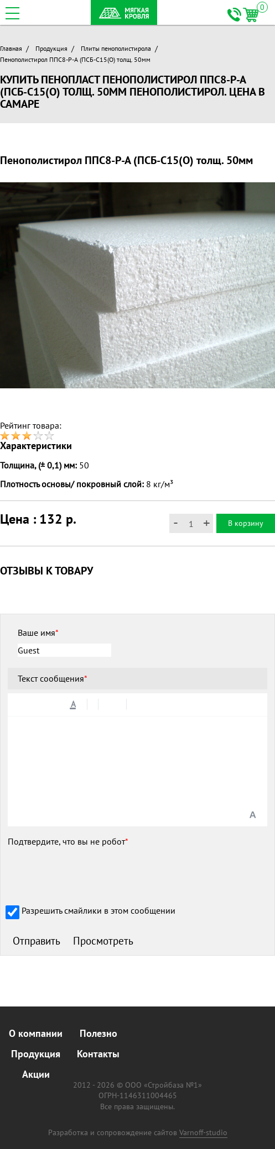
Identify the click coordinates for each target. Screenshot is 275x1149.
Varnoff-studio (203, 1132)
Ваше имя (38, 632)
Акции (36, 1074)
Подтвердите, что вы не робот (68, 841)
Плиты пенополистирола (116, 48)
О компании (36, 1033)
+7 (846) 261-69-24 (234, 15)
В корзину (245, 523)
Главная (11, 48)
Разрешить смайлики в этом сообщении (98, 910)
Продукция (51, 48)
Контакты (98, 1053)
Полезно (98, 1033)
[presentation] (92, 873)
